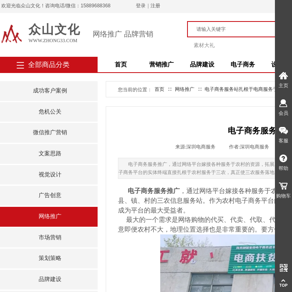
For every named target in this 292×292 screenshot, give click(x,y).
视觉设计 (50, 175)
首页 (121, 64)
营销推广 (161, 64)
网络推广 (50, 216)
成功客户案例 (50, 91)
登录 (141, 6)
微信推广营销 (50, 132)
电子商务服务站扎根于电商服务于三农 (246, 89)
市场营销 (50, 237)
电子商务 (243, 64)
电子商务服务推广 (154, 190)
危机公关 (50, 112)
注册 (155, 6)
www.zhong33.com (52, 40)
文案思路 (50, 153)
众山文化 (54, 29)
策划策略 (50, 258)
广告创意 (50, 195)
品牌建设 (202, 64)
